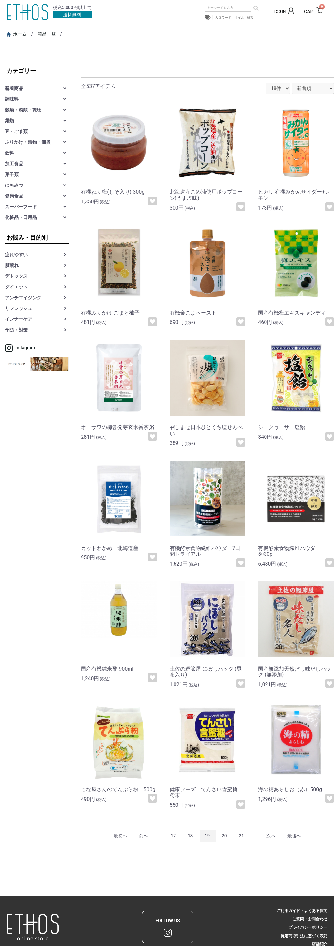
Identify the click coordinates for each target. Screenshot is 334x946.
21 (241, 835)
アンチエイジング (23, 297)
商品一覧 (47, 34)
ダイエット (16, 286)
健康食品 (14, 196)
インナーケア (18, 319)
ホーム (17, 34)
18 (190, 835)
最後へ (294, 835)
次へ (271, 835)
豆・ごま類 (16, 131)
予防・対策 (16, 330)
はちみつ (14, 185)
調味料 (12, 99)
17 (173, 835)
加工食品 (14, 163)
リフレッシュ (18, 308)
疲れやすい (16, 254)
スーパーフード (21, 206)
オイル (239, 17)
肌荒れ (12, 265)
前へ (143, 835)
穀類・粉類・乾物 (23, 109)
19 (207, 835)
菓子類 (12, 174)
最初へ (120, 835)
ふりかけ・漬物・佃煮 (28, 142)
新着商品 (14, 88)
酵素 (250, 17)
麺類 (9, 120)
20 (224, 835)
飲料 (9, 152)
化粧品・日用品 (21, 217)
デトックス (16, 276)
